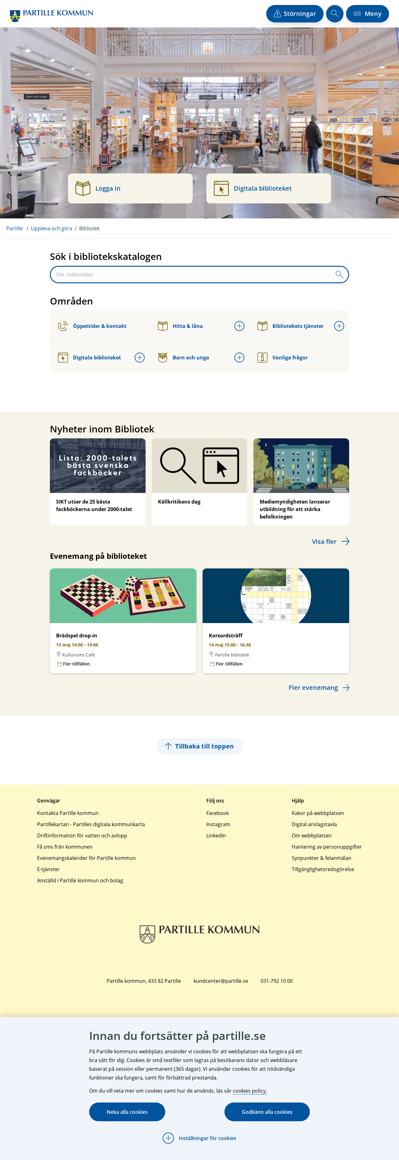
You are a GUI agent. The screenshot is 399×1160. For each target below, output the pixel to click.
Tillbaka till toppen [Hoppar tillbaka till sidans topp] (199, 746)
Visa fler (324, 541)
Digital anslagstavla (314, 824)
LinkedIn (216, 835)
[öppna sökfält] (335, 13)
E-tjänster (48, 869)
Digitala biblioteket (89, 358)
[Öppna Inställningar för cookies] (199, 1138)
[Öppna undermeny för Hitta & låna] (239, 326)
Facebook (217, 813)
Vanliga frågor (282, 358)
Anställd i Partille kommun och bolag (80, 880)
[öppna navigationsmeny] (367, 13)
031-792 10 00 (277, 980)
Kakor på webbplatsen (318, 813)
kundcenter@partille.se (221, 980)
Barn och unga (183, 358)
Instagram (218, 824)
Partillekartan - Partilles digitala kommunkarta (91, 824)
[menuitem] (18, 228)
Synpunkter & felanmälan (321, 858)
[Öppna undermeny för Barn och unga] (239, 358)
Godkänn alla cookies (267, 1112)
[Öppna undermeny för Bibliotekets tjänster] (339, 326)
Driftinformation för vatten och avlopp (82, 835)
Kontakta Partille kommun (68, 813)
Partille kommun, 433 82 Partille (144, 980)
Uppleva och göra (51, 228)
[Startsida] (51, 16)
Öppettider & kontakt (92, 326)
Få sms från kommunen (65, 846)
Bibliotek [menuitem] (89, 228)
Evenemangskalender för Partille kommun (86, 858)
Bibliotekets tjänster (290, 326)
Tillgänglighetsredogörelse (323, 869)
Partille (14, 228)
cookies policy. (250, 1090)
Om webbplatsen (312, 835)
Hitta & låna (180, 326)
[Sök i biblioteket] (191, 274)
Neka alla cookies (127, 1112)
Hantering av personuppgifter (327, 846)
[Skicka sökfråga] (339, 274)
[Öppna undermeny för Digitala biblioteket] (140, 358)
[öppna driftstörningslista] (295, 13)
